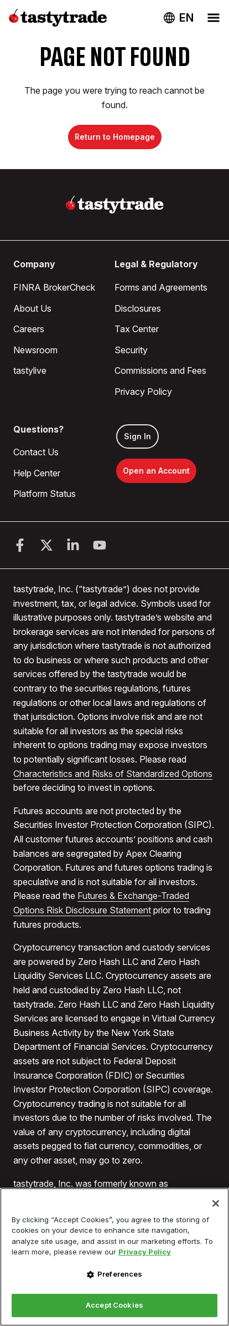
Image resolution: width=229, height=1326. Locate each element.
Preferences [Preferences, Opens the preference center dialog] (119, 1273)
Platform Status (44, 493)
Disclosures (137, 308)
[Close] (216, 1203)
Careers (28, 328)
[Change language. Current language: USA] (179, 17)
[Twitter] (46, 545)
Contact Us (36, 452)
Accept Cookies (114, 1304)
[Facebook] (20, 545)
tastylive (29, 370)
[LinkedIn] (73, 545)
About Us (32, 308)
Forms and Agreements (160, 287)
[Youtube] (99, 545)
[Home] (115, 205)
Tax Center (136, 328)
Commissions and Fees (160, 370)
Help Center (36, 473)
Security (131, 349)
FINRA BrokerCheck (54, 287)
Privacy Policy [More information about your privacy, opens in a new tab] (144, 1251)
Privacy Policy (143, 391)
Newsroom (35, 349)
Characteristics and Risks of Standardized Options (112, 773)
